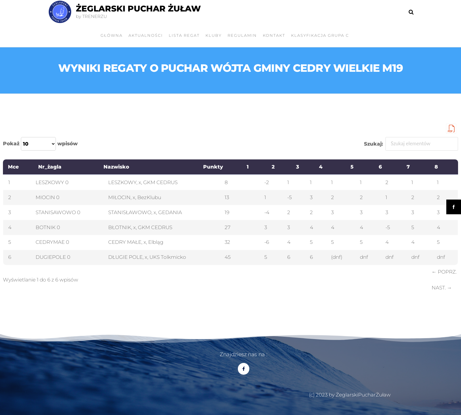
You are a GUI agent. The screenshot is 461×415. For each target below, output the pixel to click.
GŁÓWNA (112, 35)
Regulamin (242, 35)
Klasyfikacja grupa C (320, 35)
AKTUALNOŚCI (145, 35)
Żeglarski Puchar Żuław (138, 9)
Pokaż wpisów (40, 144)
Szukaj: (411, 144)
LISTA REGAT (184, 35)
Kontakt (274, 35)
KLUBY (214, 35)
